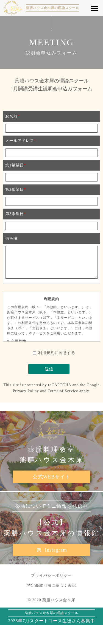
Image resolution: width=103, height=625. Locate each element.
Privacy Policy (26, 391)
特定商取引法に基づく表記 (51, 586)
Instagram (51, 550)
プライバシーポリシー (51, 575)
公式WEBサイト (52, 477)
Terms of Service (63, 391)
